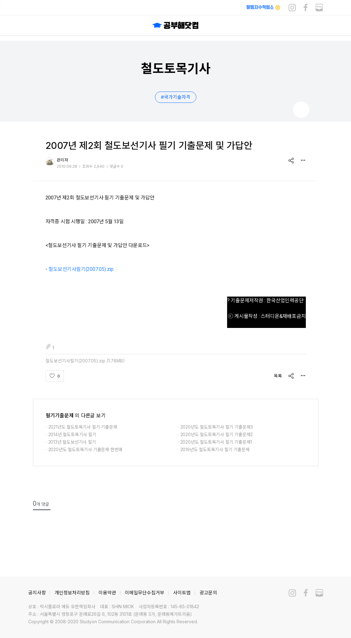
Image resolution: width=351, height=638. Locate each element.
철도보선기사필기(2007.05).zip (81, 269)
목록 (278, 375)
